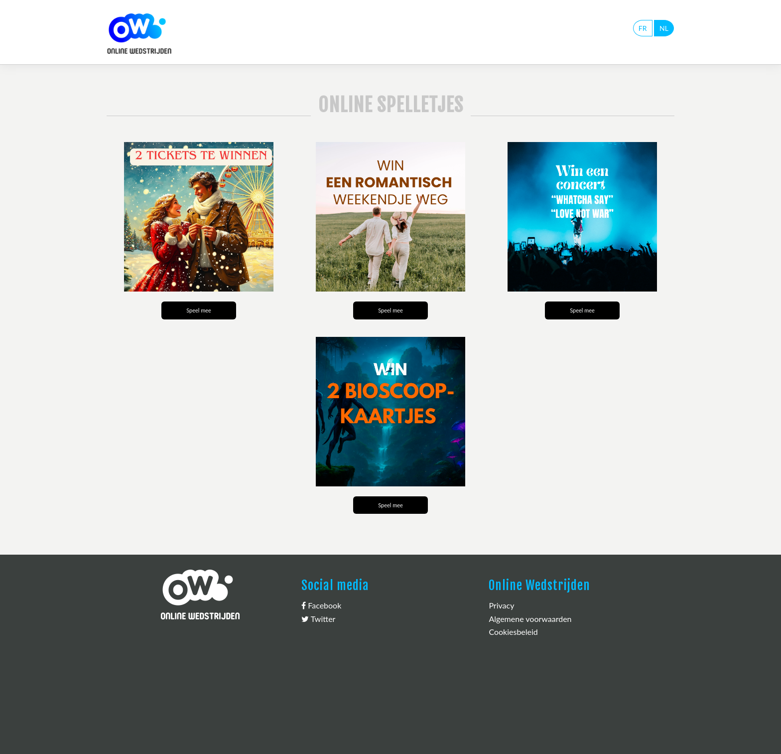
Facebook (321, 605)
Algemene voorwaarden (530, 618)
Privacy (501, 605)
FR (643, 28)
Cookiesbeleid (513, 631)
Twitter (318, 618)
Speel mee (198, 310)
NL (663, 28)
